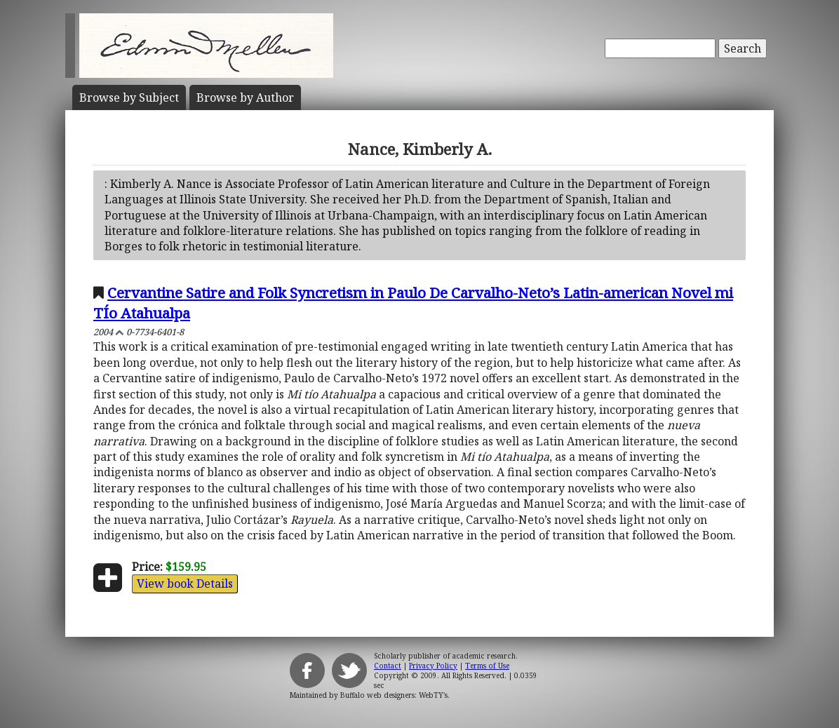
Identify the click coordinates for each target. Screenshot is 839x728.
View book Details (185, 583)
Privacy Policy (433, 665)
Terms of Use (487, 665)
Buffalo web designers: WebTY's (394, 695)
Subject (129, 97)
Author (245, 97)
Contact (387, 665)
